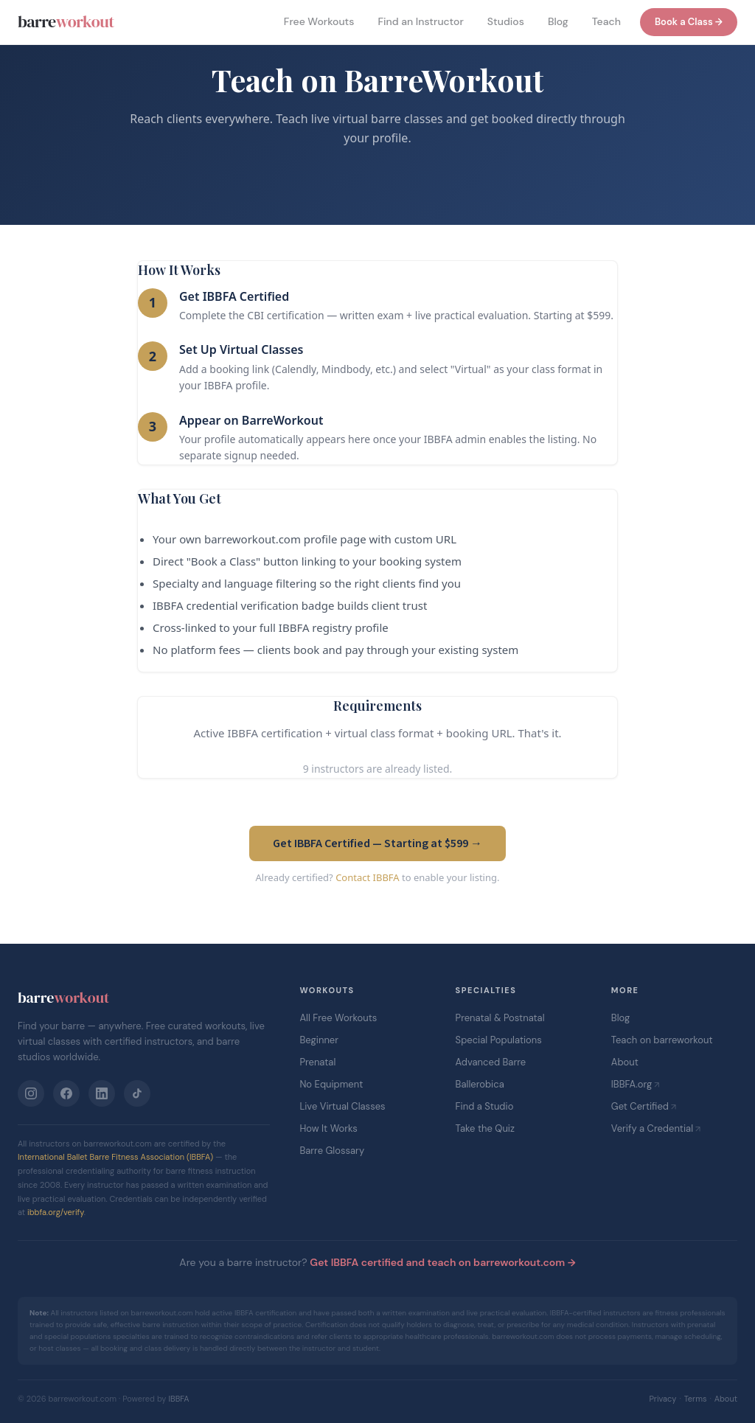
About (625, 1062)
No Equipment (331, 1084)
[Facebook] (66, 1093)
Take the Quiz (485, 1128)
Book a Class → (689, 21)
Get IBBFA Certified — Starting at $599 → (377, 843)
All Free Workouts (338, 1018)
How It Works (328, 1128)
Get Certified (640, 1106)
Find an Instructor (420, 21)
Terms (695, 1399)
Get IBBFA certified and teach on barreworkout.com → (442, 1262)
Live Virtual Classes (342, 1106)
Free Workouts (319, 21)
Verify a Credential (652, 1128)
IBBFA (178, 1399)
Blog (558, 21)
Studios (505, 21)
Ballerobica (480, 1084)
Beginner (318, 1040)
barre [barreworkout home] (66, 21)
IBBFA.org (632, 1084)
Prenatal (317, 1062)
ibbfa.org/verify (55, 1212)
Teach (606, 21)
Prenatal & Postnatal (500, 1018)
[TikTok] (137, 1093)
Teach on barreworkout (662, 1040)
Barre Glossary (331, 1150)
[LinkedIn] (101, 1093)
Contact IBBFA (367, 877)
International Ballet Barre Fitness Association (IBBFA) (115, 1157)
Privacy (662, 1399)
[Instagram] (31, 1093)
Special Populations (499, 1040)
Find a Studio (485, 1106)
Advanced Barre (491, 1062)
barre (63, 997)
